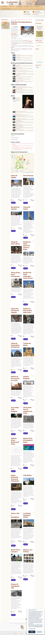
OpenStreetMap (26, 172)
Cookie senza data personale (39, 632)
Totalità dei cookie (31, 632)
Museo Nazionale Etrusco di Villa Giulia (21, 118)
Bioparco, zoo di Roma (27, 550)
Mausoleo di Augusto (15, 208)
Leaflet (23, 172)
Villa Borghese (12, 431)
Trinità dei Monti (27, 344)
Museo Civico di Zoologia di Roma (28, 440)
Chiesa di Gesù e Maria (15, 243)
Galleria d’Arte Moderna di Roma (15, 440)
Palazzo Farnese (40, 42)
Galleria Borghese (18, 97)
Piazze (14, 200)
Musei (13, 467)
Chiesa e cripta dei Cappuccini (20, 91)
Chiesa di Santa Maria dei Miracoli (15, 345)
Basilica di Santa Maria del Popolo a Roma (21, 86)
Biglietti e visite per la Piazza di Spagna (26, 13)
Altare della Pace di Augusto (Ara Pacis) (21, 70)
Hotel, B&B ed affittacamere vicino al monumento (37, 13)
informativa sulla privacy (38, 626)
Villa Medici (17, 75)
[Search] (42, 20)
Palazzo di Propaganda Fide (19, 126)
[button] (12, 156)
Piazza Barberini (18, 59)
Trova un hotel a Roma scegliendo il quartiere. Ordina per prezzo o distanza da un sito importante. (40, 28)
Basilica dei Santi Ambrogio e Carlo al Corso (28, 275)
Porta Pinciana (28, 175)
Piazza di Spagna (18, 54)
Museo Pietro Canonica (15, 550)
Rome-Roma (12, 2)
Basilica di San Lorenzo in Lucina (20, 89)
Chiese (25, 265)
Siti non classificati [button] (14, 139)
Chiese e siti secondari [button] (15, 137)
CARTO (33, 172)
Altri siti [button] (12, 135)
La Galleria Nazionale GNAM (19, 121)
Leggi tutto (13, 202)
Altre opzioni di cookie (32, 628)
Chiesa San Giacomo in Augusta (15, 310)
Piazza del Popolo (26, 208)
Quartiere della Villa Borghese (19, 80)
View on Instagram (39, 62)
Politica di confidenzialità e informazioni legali (21, 623)
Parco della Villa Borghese (19, 67)
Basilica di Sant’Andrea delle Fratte (27, 310)
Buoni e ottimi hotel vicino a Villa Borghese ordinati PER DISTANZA (22, 147)
